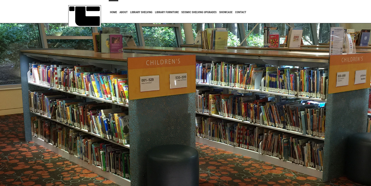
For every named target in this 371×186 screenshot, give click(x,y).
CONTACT (240, 12)
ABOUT (124, 12)
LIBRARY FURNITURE (167, 12)
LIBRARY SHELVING (141, 12)
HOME (113, 12)
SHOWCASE (226, 12)
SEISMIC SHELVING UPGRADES (199, 12)
